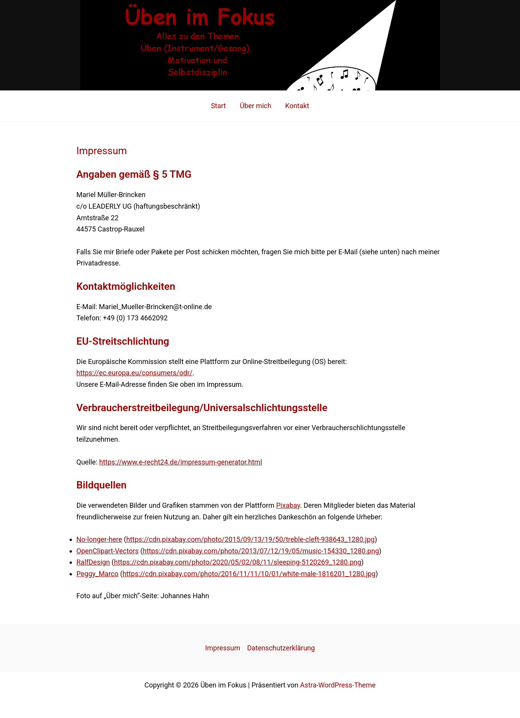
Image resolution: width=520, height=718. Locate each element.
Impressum (222, 648)
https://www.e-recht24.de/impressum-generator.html (180, 462)
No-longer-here (99, 539)
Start (218, 106)
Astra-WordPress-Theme (337, 685)
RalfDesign (93, 562)
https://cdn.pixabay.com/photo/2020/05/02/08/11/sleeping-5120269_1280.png (237, 562)
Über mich (255, 106)
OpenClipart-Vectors (108, 551)
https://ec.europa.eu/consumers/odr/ (135, 373)
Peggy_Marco (98, 574)
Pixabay (288, 505)
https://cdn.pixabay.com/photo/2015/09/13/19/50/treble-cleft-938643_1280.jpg (250, 539)
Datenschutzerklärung (281, 648)
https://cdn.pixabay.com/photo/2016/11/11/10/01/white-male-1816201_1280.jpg (249, 574)
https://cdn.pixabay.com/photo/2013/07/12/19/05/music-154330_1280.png (261, 551)
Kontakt (297, 106)
